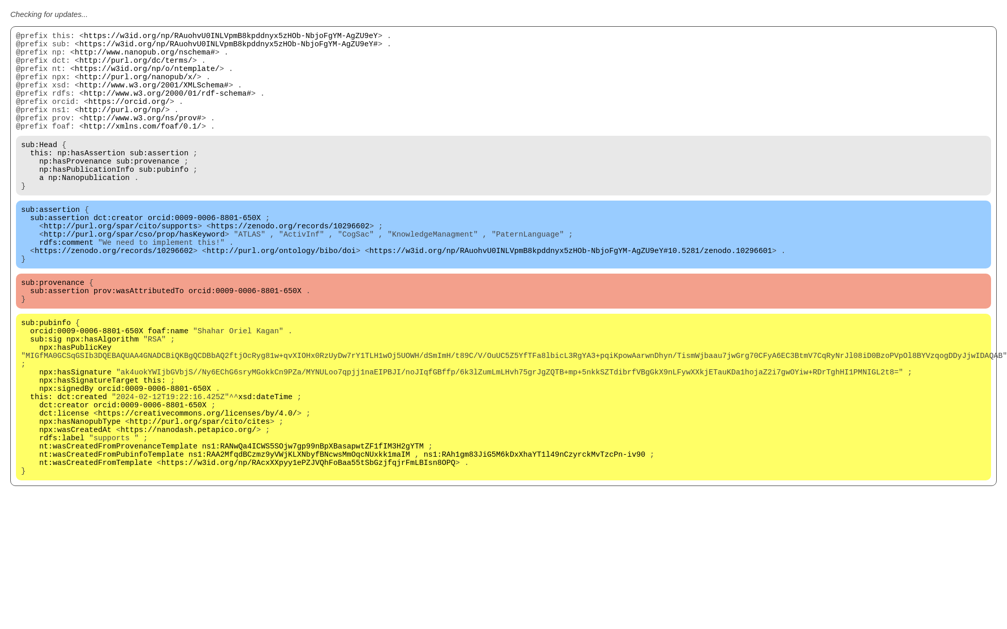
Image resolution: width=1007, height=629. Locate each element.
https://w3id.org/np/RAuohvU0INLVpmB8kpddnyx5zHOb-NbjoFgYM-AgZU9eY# (228, 47)
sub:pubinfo (164, 201)
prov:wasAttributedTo (139, 345)
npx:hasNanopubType (79, 505)
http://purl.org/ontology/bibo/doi (281, 299)
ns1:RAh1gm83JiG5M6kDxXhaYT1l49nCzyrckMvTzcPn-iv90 (534, 546)
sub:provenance (147, 191)
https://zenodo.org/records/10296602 (290, 268)
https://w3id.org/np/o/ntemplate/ (147, 78)
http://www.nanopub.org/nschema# (145, 57)
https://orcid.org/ (129, 119)
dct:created (82, 474)
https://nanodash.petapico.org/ (188, 515)
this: (41, 181)
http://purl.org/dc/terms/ (135, 68)
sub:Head (39, 171)
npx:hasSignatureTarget (88, 453)
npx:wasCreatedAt (75, 515)
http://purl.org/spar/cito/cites (200, 505)
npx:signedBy (66, 464)
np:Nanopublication (89, 212)
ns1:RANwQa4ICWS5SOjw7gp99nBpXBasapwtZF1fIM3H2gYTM (313, 536)
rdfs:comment (66, 289)
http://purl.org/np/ (122, 129)
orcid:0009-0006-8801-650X (204, 258)
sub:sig (46, 402)
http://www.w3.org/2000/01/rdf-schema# (167, 109)
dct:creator (118, 258)
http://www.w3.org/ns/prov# (143, 140)
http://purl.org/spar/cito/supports (120, 268)
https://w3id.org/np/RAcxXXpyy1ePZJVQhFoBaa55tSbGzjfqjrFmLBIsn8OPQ (308, 556)
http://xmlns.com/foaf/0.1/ (143, 150)
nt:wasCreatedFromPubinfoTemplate (111, 546)
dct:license (64, 495)
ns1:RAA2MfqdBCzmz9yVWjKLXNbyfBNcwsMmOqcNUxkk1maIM (299, 546)
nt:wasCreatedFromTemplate (95, 556)
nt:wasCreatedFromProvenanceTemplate (118, 536)
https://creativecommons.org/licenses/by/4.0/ (197, 495)
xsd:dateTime (265, 474)
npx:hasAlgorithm (102, 402)
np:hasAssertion (91, 181)
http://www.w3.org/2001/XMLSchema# (153, 99)
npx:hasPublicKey (75, 412)
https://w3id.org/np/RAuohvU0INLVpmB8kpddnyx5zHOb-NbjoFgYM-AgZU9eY (231, 37)
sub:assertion (159, 181)
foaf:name (168, 392)
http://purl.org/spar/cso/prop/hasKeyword (134, 279)
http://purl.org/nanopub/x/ (138, 88)
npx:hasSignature (75, 443)
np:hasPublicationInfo (86, 201)
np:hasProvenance (75, 191)
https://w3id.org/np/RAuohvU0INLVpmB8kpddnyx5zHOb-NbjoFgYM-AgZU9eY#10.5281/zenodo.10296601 (570, 299)
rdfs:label (61, 525)
